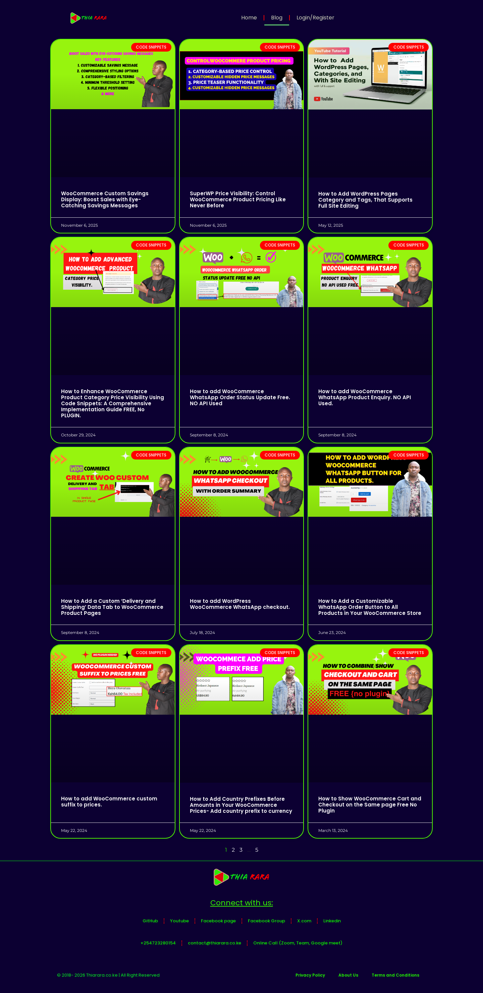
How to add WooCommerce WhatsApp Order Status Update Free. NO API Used (240, 397)
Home (249, 17)
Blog (276, 17)
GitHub (150, 921)
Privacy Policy (310, 975)
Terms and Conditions (395, 975)
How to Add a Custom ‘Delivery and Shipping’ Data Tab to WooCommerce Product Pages (112, 607)
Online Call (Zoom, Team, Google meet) (297, 943)
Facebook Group (266, 921)
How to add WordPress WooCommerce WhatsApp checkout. (240, 604)
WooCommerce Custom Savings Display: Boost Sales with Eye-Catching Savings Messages (105, 199)
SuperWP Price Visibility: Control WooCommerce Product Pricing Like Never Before (238, 199)
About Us (348, 975)
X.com (304, 921)
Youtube (179, 921)
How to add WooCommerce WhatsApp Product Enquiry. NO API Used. (364, 397)
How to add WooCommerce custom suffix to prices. (109, 801)
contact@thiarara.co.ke (214, 943)
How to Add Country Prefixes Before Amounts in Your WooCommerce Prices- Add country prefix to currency (241, 804)
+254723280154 (158, 943)
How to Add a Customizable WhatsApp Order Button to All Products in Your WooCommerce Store (369, 607)
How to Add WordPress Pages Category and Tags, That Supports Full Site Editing (365, 199)
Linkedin (332, 921)
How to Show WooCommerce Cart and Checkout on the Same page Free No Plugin (369, 804)
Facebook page (218, 921)
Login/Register (315, 17)
